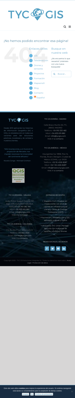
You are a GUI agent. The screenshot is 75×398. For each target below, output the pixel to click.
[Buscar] (54, 74)
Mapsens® (39, 83)
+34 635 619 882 (58, 133)
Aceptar (25, 394)
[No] (72, 391)
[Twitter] (52, 248)
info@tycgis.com (58, 136)
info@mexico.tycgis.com (58, 168)
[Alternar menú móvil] (70, 26)
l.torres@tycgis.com (22, 235)
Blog (36, 88)
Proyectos (39, 73)
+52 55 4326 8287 (59, 162)
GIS (35, 56)
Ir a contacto (57, 139)
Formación (39, 78)
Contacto (38, 93)
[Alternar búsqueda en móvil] (65, 26)
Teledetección (41, 60)
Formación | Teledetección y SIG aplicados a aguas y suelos (55, 218)
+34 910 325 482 (59, 130)
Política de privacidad (44, 394)
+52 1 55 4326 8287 (58, 165)
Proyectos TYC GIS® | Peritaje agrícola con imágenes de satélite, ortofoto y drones (55, 228)
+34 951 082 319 (23, 206)
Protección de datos (40, 263)
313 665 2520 (23, 233)
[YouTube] (58, 248)
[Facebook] (47, 248)
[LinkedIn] (64, 248)
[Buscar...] (61, 74)
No (32, 394)
